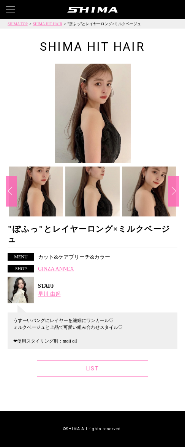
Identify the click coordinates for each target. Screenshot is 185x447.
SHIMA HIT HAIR (47, 24)
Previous (11, 191)
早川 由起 (49, 294)
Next (173, 191)
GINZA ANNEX (56, 269)
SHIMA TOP (18, 24)
